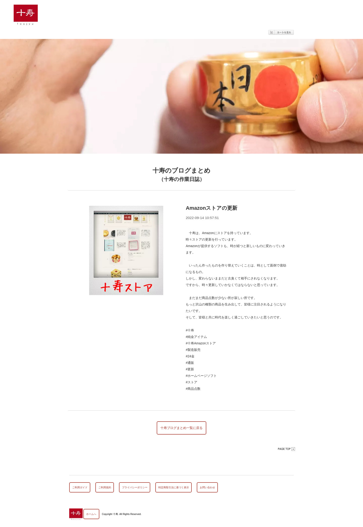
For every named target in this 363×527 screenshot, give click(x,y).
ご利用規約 (104, 487)
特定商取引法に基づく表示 (173, 487)
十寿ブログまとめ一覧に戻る (181, 428)
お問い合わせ (207, 487)
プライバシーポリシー (134, 487)
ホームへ (91, 514)
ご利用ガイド (80, 487)
